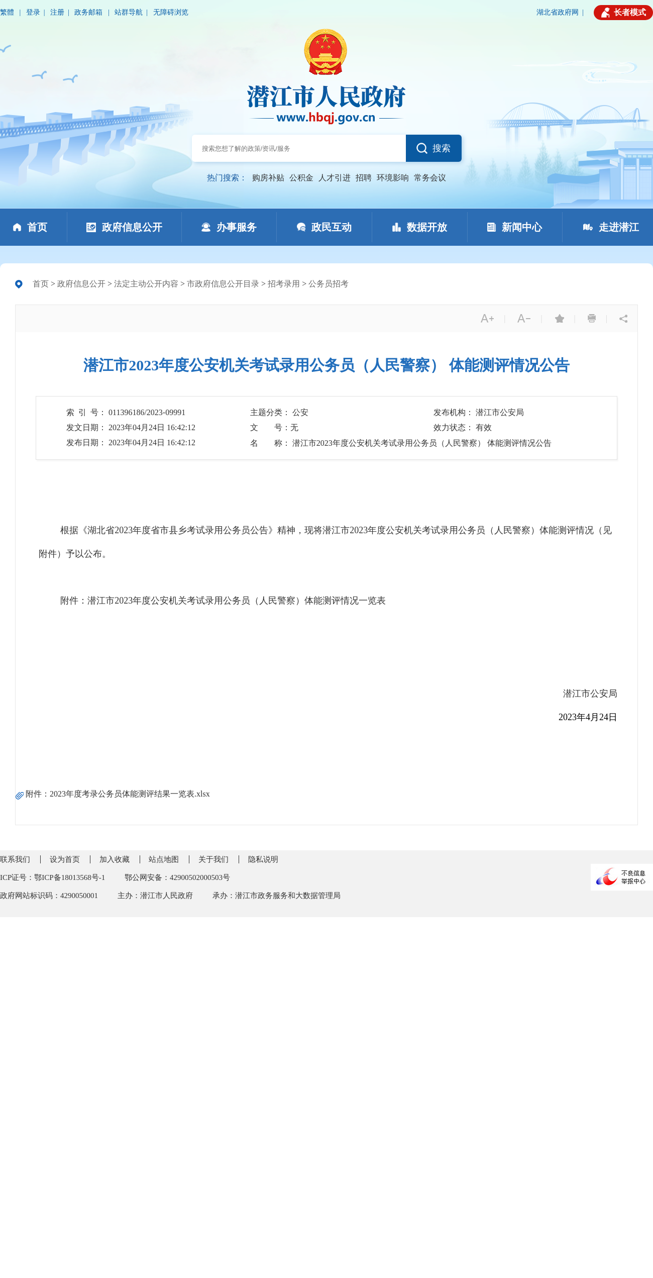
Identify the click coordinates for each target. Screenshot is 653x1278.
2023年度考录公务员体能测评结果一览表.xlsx (130, 794)
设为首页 (65, 859)
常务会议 (430, 177)
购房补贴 (268, 177)
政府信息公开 (81, 283)
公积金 (301, 177)
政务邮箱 (89, 12)
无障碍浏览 (170, 12)
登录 (33, 12)
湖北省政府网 (557, 12)
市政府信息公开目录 (223, 283)
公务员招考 (328, 283)
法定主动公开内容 (146, 283)
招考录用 (284, 283)
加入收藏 (114, 859)
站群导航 (129, 12)
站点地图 (164, 859)
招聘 (364, 177)
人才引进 (334, 177)
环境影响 (393, 177)
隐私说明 (263, 859)
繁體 (8, 12)
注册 (57, 12)
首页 (41, 283)
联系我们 (15, 859)
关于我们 (213, 859)
